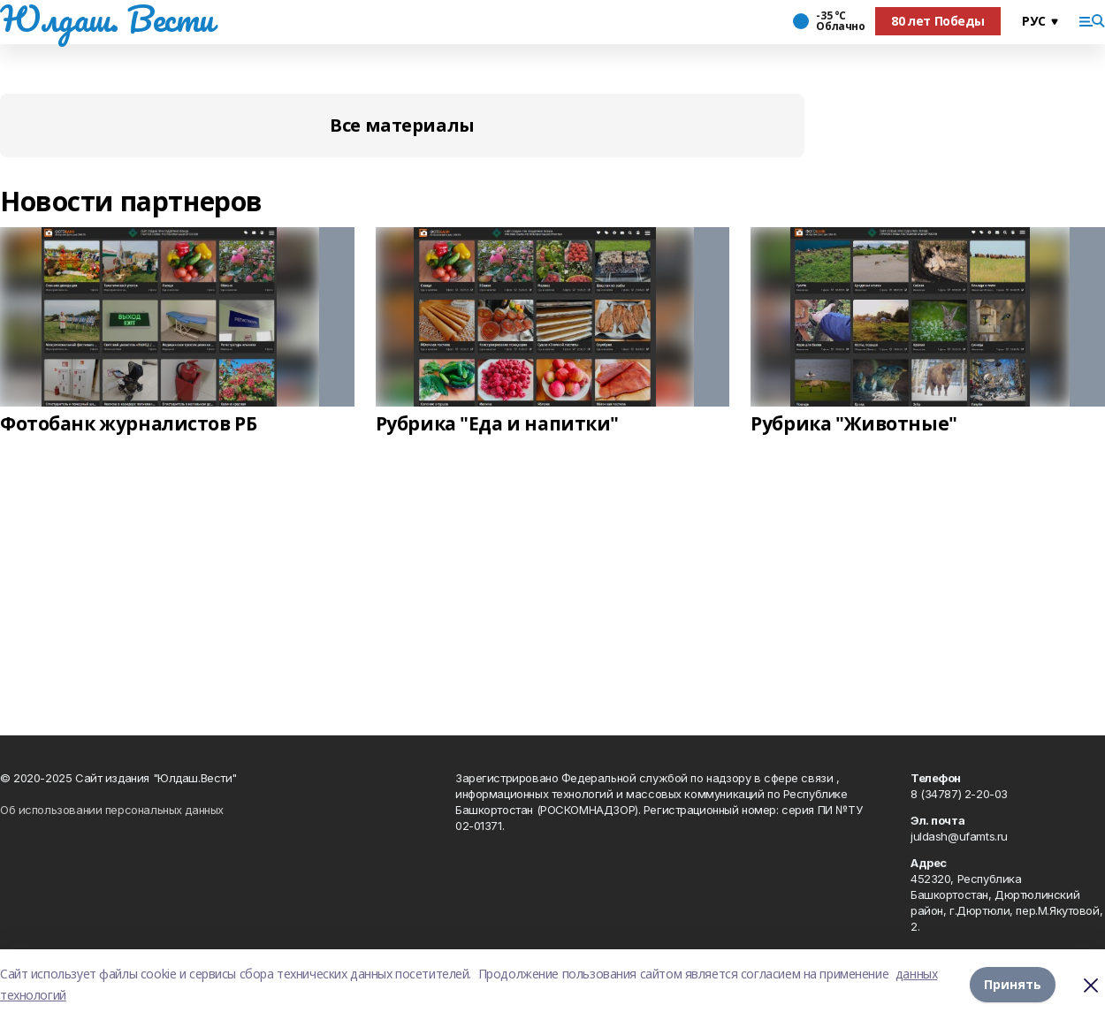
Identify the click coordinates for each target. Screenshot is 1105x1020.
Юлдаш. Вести (107, 18)
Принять (1012, 984)
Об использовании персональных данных (112, 810)
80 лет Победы (938, 20)
